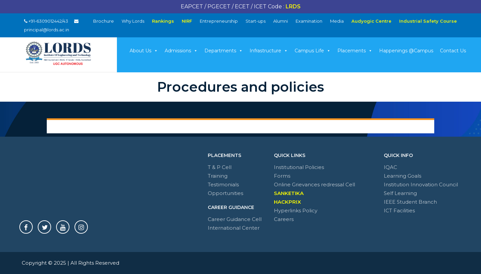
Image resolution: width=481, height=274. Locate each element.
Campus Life (313, 51)
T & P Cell (219, 167)
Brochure (103, 21)
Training (217, 176)
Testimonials (223, 184)
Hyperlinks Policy (295, 210)
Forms (282, 176)
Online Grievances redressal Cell (314, 184)
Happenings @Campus (406, 51)
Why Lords (133, 21)
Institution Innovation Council (421, 184)
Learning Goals (402, 176)
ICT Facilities (399, 210)
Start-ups (256, 21)
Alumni (280, 21)
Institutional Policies (299, 167)
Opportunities (225, 193)
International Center (234, 228)
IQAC (390, 167)
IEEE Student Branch (410, 202)
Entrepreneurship (219, 21)
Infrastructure (269, 51)
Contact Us (453, 51)
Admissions (181, 51)
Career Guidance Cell (235, 219)
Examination (309, 21)
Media (337, 21)
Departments (223, 51)
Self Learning (400, 193)
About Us (144, 51)
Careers (284, 219)
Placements (354, 51)
